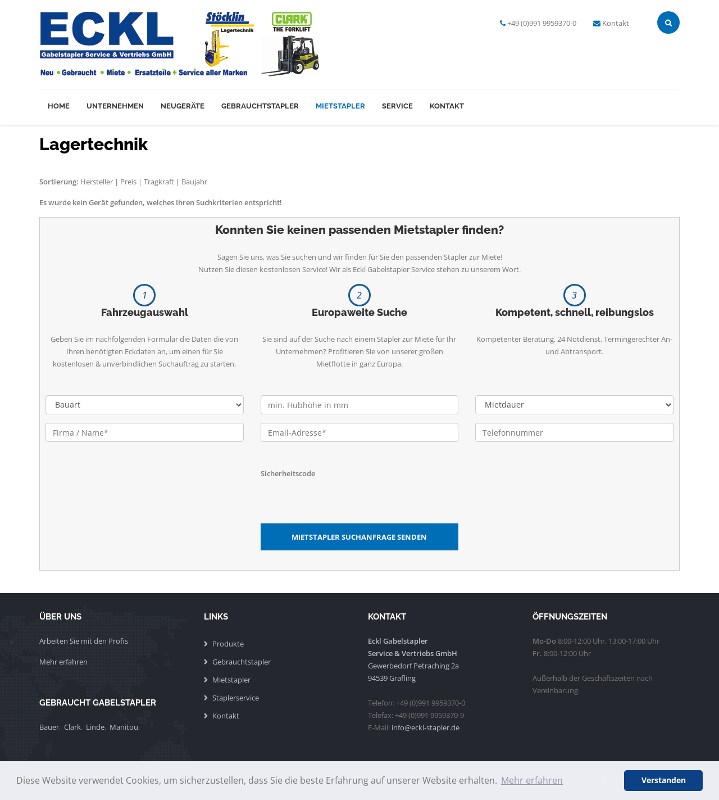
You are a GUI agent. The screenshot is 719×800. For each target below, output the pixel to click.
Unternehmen (115, 106)
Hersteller (96, 182)
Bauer (49, 727)
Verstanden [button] (663, 780)
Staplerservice (235, 698)
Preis (128, 182)
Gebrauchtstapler (260, 106)
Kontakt (615, 23)
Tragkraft (159, 182)
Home (59, 106)
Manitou (124, 727)
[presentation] (346, 501)
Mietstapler (340, 106)
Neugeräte (182, 106)
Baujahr (194, 182)
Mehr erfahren (63, 662)
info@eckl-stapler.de (425, 727)
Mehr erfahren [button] (532, 780)
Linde (95, 727)
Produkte (228, 644)
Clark (72, 727)
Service (397, 106)
